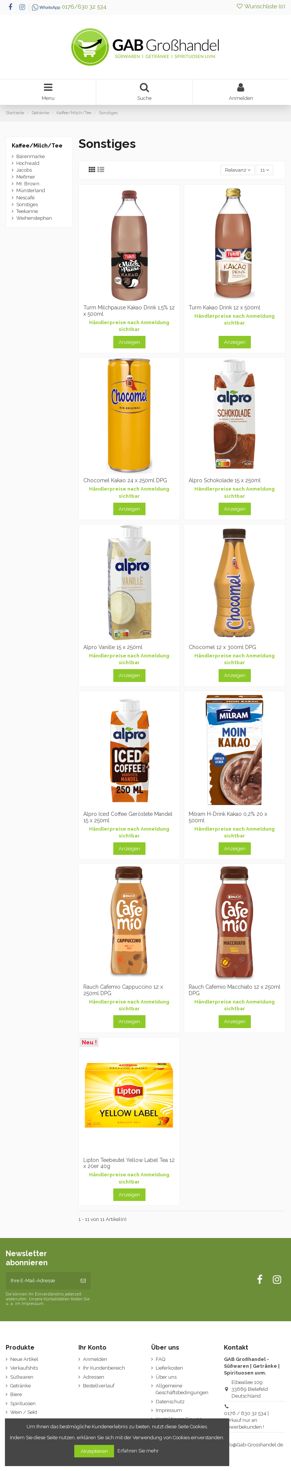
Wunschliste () (260, 6)
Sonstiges (27, 204)
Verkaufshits (24, 1368)
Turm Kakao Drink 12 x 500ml (224, 307)
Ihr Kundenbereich (104, 1368)
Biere (16, 1394)
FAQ (160, 1359)
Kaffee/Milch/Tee (37, 146)
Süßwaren (21, 1377)
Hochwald (27, 163)
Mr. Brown (27, 183)
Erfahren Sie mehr (138, 1451)
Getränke (20, 1386)
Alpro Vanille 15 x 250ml (112, 647)
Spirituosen (23, 1403)
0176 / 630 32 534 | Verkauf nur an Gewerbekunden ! (246, 1420)
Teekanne (27, 211)
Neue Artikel (24, 1359)
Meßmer (25, 177)
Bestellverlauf (98, 1386)
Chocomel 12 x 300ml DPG (222, 647)
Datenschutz (170, 1401)
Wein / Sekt (23, 1412)
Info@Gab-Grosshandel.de (253, 1445)
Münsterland (30, 190)
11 (264, 170)
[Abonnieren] (83, 1280)
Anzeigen (129, 342)
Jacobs (24, 170)
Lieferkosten (169, 1368)
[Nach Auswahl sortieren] (238, 170)
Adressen (93, 1377)
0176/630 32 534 (69, 6)
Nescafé (25, 197)
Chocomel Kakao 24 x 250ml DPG (125, 480)
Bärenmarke (30, 156)
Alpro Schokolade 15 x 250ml (225, 480)
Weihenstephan (34, 218)
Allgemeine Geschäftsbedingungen (182, 1389)
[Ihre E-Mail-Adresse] (41, 1280)
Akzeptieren (94, 1451)
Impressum (169, 1410)
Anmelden (95, 1359)
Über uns (166, 1377)
